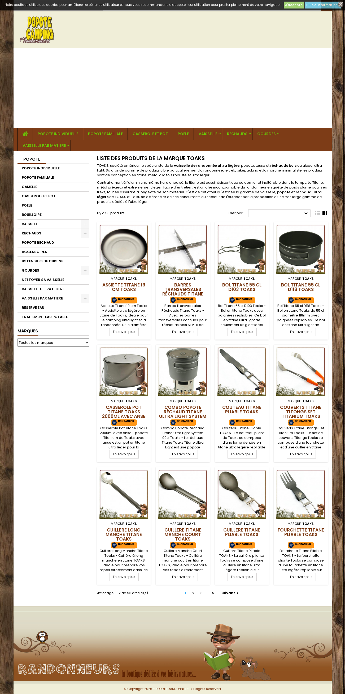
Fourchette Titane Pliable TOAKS (301, 532)
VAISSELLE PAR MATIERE (44, 145)
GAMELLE (29, 186)
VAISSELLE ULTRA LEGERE (43, 289)
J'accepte (294, 5)
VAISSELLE (208, 133)
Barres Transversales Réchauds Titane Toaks (182, 292)
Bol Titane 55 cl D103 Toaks (241, 287)
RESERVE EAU (33, 307)
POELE (183, 133)
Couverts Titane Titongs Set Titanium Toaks (300, 411)
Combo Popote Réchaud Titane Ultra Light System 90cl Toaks (182, 414)
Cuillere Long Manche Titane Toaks (124, 534)
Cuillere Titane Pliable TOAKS (241, 532)
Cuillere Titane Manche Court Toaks (182, 534)
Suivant (230, 593)
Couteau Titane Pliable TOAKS (241, 409)
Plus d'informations (322, 5)
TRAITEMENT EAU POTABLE (45, 316)
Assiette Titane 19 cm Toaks (123, 287)
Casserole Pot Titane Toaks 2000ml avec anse (123, 411)
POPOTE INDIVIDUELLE (58, 133)
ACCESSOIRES (34, 251)
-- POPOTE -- (32, 159)
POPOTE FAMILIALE (105, 133)
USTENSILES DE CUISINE (42, 261)
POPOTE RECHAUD (38, 242)
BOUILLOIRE (32, 214)
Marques (28, 331)
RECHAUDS (237, 133)
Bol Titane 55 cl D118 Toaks (300, 287)
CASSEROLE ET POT (150, 133)
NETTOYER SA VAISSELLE (43, 279)
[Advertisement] (173, 88)
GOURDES (266, 133)
